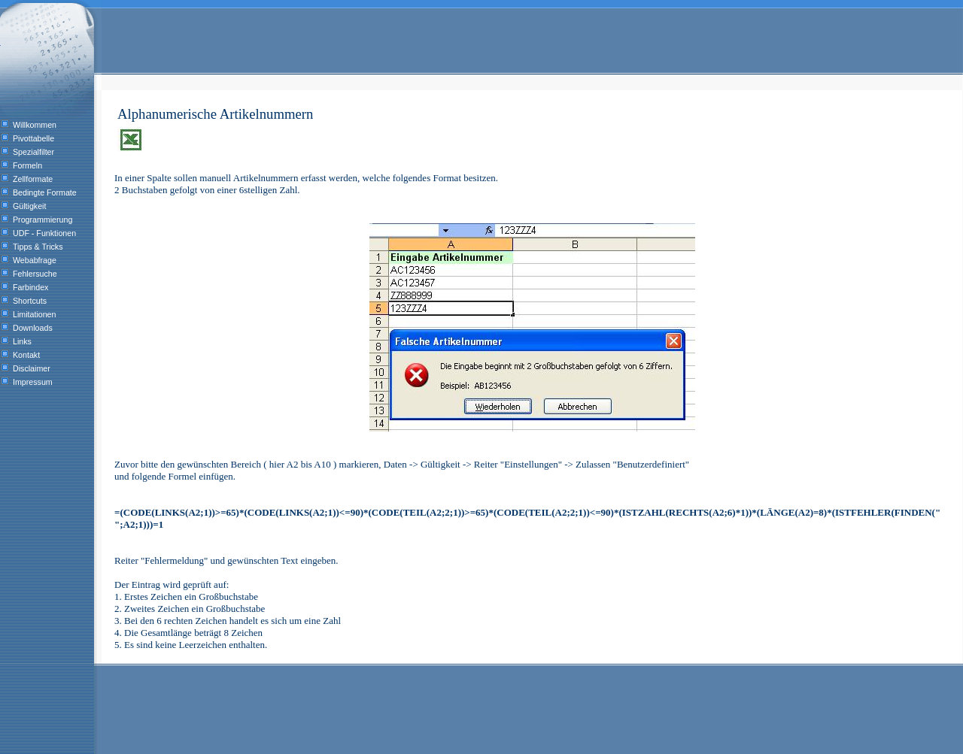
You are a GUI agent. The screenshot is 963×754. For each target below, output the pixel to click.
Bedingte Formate (45, 192)
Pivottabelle (33, 138)
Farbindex (30, 287)
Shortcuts (30, 300)
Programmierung (42, 219)
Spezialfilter (33, 151)
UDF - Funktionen (44, 233)
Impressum (33, 381)
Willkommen (34, 124)
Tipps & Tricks (38, 246)
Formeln (27, 165)
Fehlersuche (35, 273)
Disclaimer (31, 368)
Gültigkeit (29, 205)
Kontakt (26, 354)
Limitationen (34, 314)
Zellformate (33, 178)
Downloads (33, 327)
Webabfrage (34, 260)
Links (22, 341)
